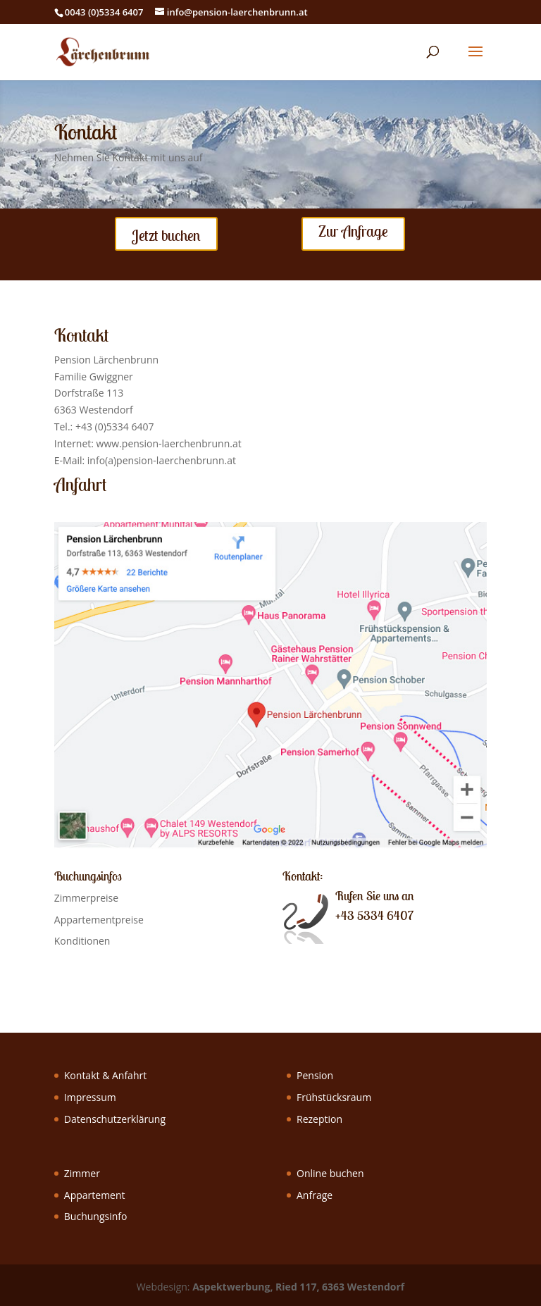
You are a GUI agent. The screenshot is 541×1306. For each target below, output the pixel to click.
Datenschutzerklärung (115, 1119)
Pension (315, 1075)
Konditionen (82, 940)
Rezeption (319, 1119)
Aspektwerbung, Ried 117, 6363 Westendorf (298, 1286)
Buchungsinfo (96, 1216)
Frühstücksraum (334, 1097)
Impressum (90, 1097)
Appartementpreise (99, 919)
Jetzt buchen (166, 235)
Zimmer (82, 1173)
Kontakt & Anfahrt (105, 1075)
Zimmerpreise (86, 897)
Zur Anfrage (353, 231)
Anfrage (314, 1195)
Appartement (94, 1195)
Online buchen (330, 1173)
